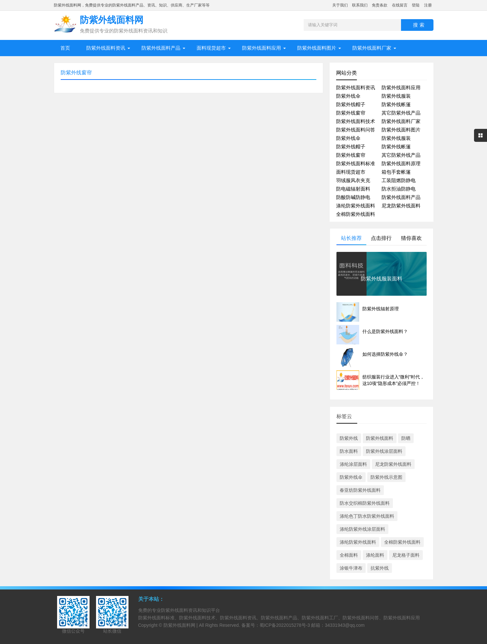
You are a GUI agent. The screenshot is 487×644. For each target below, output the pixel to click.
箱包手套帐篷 (396, 172)
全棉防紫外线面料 (355, 214)
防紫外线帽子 (350, 104)
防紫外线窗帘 (350, 113)
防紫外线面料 (379, 438)
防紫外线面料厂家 (371, 48)
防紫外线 (349, 438)
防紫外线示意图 (386, 477)
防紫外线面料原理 (401, 163)
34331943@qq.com (344, 625)
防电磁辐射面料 (353, 189)
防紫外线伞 (348, 96)
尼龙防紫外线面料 (401, 205)
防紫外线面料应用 (261, 48)
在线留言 (400, 5)
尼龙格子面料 (406, 555)
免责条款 (379, 5)
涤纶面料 (375, 555)
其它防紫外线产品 (401, 113)
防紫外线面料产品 (160, 48)
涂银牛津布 (351, 568)
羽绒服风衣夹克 (353, 180)
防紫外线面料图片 (316, 48)
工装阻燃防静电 (399, 180)
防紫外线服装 (396, 96)
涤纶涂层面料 (353, 464)
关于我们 (340, 5)
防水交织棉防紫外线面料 (365, 503)
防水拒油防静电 (399, 189)
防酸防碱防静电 (353, 197)
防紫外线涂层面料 (384, 451)
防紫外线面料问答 (355, 129)
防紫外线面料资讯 (105, 48)
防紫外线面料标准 (355, 163)
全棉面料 (349, 555)
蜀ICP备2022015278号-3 (285, 625)
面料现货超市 (211, 48)
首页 (65, 48)
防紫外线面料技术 (355, 121)
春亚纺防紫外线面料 (360, 490)
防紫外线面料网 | (181, 625)
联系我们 (360, 5)
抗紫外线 (380, 568)
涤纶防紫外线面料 (355, 205)
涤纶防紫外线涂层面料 (362, 529)
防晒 (405, 438)
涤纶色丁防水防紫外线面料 (367, 516)
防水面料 (349, 451)
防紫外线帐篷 (396, 104)
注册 (428, 5)
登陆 (416, 5)
